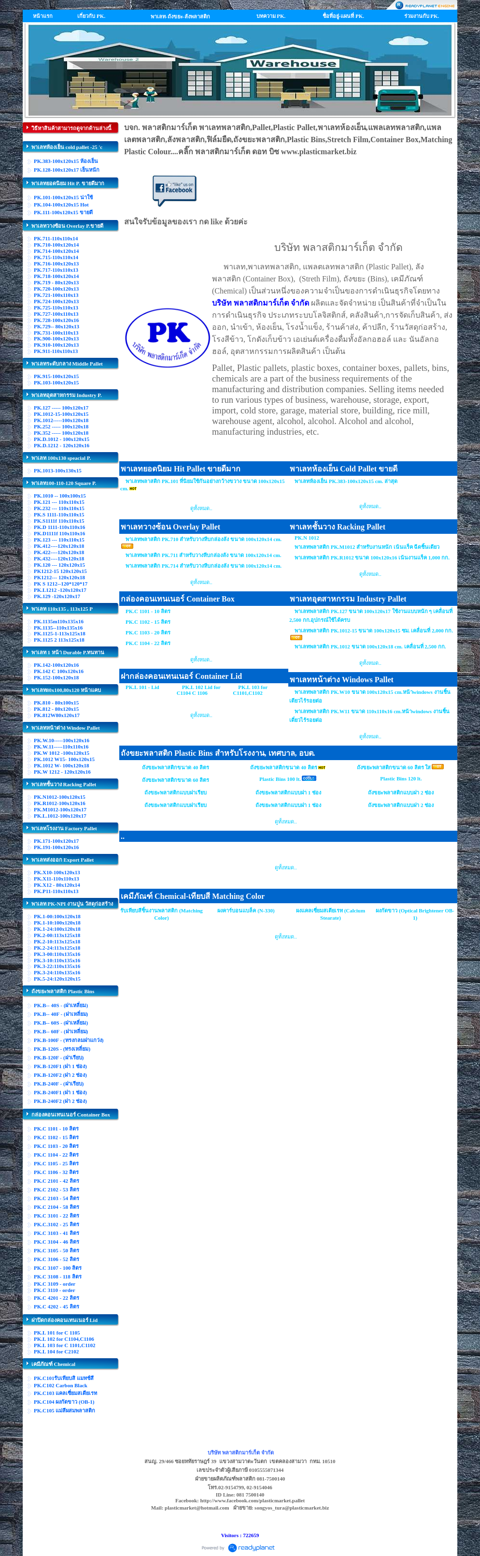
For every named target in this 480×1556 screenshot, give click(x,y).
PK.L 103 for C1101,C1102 (250, 690)
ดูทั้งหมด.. (201, 508)
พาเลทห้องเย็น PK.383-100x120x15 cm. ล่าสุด (346, 481)
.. (123, 836)
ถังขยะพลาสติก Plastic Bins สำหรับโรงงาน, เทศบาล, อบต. (218, 753)
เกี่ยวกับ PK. (91, 16)
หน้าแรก (43, 16)
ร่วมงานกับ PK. (421, 16)
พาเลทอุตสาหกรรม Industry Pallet (348, 599)
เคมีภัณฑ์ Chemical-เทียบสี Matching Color (193, 896)
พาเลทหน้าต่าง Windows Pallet (342, 679)
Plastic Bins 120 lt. (401, 778)
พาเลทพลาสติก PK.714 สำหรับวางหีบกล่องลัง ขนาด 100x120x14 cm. (204, 566)
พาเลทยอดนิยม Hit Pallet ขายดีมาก (180, 469)
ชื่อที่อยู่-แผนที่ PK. (343, 16)
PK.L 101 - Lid (142, 687)
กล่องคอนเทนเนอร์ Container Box (178, 599)
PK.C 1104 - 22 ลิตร (148, 643)
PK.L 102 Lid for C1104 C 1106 (199, 690)
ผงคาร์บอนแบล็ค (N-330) (245, 910)
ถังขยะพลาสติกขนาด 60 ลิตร (175, 780)
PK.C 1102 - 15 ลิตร (148, 622)
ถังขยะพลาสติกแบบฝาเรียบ (175, 792)
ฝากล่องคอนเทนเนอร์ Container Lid (181, 676)
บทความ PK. (271, 16)
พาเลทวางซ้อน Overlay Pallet (170, 527)
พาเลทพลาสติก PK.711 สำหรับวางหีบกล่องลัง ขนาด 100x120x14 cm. (203, 555)
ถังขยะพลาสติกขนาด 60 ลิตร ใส (394, 767)
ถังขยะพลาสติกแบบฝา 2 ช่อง (401, 792)
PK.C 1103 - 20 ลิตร (148, 632)
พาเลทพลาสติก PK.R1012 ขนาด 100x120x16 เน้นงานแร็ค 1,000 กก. (372, 557)
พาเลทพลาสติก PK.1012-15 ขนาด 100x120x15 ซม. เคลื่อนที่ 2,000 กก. (374, 630)
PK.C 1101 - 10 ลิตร (148, 611)
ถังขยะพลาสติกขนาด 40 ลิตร (175, 767)
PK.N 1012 (307, 538)
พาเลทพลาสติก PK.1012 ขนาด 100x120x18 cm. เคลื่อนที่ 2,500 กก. (370, 646)
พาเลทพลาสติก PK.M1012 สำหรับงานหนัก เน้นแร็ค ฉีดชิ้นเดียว (367, 547)
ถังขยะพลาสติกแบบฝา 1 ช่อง (288, 792)
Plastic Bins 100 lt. (280, 779)
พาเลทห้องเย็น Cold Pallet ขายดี (343, 469)
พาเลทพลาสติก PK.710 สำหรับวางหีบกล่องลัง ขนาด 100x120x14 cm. (204, 539)
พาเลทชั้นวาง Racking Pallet (337, 527)
